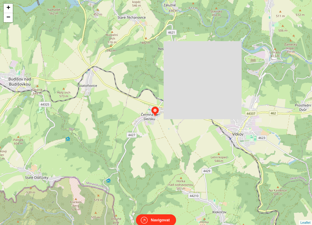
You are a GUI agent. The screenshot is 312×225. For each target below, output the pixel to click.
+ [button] (8, 8)
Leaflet (305, 217)
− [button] (8, 17)
